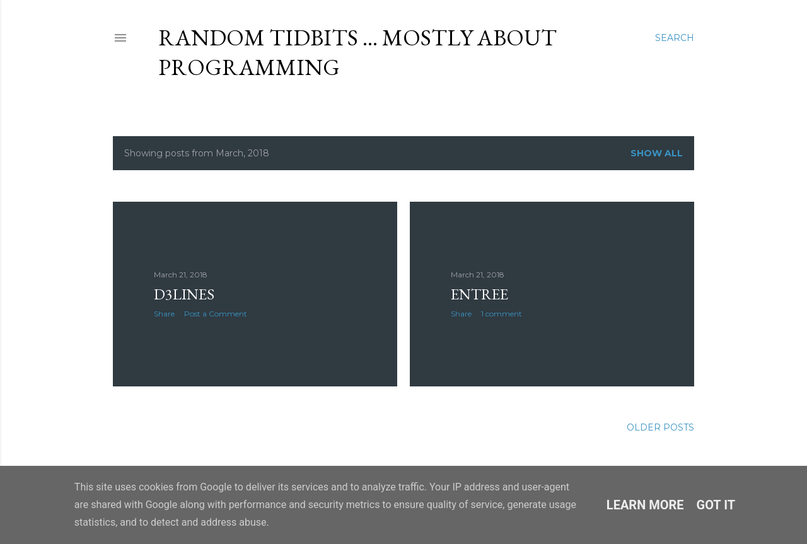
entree (479, 294)
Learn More (645, 504)
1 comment (501, 313)
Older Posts (660, 427)
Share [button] (164, 313)
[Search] (674, 38)
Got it (716, 504)
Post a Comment (215, 313)
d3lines (184, 294)
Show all (656, 153)
